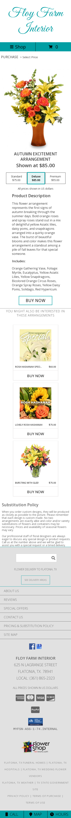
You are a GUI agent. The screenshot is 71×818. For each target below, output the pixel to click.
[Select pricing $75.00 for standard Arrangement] (16, 178)
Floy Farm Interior (35, 21)
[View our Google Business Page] (39, 648)
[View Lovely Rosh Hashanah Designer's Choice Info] (35, 403)
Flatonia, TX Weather (18, 782)
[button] (35, 722)
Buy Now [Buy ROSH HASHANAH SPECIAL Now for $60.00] (35, 375)
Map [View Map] (35, 814)
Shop (18, 47)
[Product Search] (36, 558)
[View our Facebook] (32, 648)
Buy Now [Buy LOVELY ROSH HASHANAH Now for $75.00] (35, 433)
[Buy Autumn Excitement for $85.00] (35, 300)
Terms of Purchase (47, 796)
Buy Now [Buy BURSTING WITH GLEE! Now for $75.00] (35, 491)
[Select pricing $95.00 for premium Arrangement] (55, 178)
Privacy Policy (18, 796)
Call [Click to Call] (11, 814)
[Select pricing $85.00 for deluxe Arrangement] (36, 178)
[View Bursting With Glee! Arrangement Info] (35, 461)
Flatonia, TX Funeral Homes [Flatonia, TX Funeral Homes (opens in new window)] (25, 762)
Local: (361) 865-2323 (35, 678)
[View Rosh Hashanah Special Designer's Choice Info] (35, 345)
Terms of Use (35, 802)
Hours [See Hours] (59, 814)
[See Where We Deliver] (35, 580)
